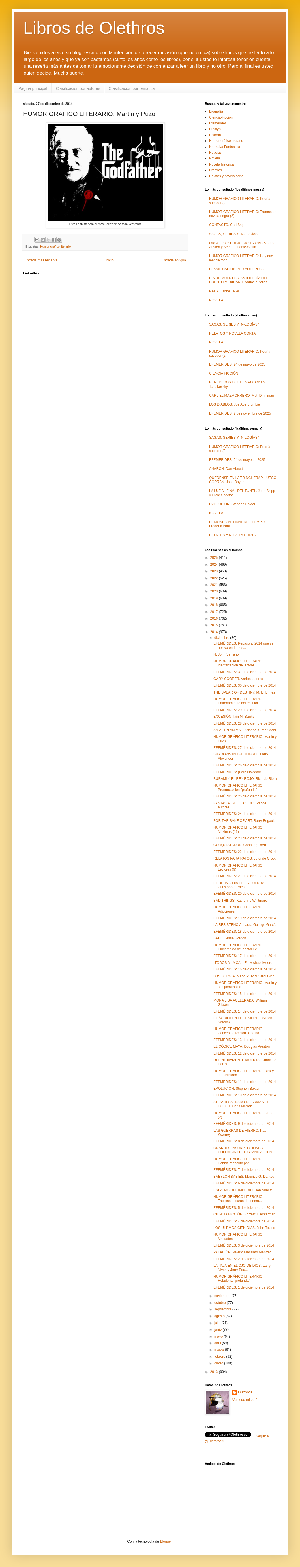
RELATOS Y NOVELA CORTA (232, 333)
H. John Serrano (226, 654)
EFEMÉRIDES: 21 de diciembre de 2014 (244, 876)
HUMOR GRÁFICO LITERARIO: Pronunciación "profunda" (238, 787)
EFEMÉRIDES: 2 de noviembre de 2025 (240, 413)
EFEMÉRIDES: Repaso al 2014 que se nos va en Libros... (243, 645)
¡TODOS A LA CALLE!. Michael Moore (242, 963)
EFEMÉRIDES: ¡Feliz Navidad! (237, 772)
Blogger (166, 1541)
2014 (214, 632)
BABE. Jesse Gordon (229, 938)
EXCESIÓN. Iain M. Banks (233, 717)
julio (218, 1323)
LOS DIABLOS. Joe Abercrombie (234, 404)
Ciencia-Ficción (221, 117)
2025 (214, 558)
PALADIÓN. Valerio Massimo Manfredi (242, 1252)
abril (218, 1343)
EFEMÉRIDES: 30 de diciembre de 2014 (244, 685)
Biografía (216, 111)
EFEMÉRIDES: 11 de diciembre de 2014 (244, 1082)
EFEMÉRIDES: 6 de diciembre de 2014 (243, 1183)
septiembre (223, 1309)
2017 (214, 612)
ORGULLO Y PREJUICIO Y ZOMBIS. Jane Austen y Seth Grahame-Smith (242, 245)
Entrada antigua (174, 260)
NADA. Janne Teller (224, 291)
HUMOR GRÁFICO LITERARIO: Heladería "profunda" (238, 1279)
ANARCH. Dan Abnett (226, 469)
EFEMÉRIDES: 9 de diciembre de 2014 (243, 1124)
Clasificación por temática (132, 88)
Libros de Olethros (93, 27)
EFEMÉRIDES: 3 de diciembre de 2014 (243, 1245)
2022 (214, 578)
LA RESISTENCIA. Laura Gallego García (245, 925)
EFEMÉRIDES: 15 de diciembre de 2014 (244, 994)
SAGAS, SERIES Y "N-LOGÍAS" (234, 234)
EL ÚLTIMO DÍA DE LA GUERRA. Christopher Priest (239, 885)
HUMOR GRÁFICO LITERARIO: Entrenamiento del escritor (238, 701)
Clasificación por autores (78, 88)
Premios (215, 170)
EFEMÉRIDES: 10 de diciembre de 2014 (244, 1095)
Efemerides (218, 123)
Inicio (110, 260)
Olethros (245, 1392)
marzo (219, 1350)
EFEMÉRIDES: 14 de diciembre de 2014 (244, 1011)
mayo (219, 1336)
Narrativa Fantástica (224, 147)
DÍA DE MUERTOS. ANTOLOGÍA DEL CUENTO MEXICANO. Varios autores (238, 280)
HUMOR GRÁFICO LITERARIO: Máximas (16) (238, 829)
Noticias (215, 153)
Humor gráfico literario (55, 246)
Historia (215, 135)
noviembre (222, 1296)
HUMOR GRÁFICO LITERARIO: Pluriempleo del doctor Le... (238, 947)
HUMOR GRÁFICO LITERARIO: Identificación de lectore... (238, 663)
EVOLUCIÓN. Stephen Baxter (232, 504)
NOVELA (216, 300)
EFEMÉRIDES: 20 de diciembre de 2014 (244, 894)
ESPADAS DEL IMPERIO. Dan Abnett (242, 1190)
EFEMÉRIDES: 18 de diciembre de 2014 (244, 932)
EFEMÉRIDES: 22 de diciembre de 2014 (244, 852)
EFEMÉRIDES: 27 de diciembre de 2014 (244, 748)
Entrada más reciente (41, 260)
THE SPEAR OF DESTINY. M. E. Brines (244, 692)
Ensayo (215, 129)
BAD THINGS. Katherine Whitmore (240, 901)
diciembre (222, 638)
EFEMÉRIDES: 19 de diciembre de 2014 (244, 918)
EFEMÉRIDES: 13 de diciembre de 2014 (244, 1040)
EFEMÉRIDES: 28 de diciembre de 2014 (244, 723)
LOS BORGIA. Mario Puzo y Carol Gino (243, 976)
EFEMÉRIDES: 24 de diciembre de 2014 (244, 814)
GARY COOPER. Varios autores (238, 679)
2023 (214, 571)
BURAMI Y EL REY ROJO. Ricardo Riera (245, 779)
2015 (214, 625)
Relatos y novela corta (226, 176)
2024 (214, 565)
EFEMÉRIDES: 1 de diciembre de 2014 (243, 1287)
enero (219, 1363)
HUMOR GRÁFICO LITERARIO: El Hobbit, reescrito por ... (240, 1161)
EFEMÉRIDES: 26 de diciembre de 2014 (244, 765)
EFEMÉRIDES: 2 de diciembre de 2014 (243, 1259)
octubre (220, 1303)
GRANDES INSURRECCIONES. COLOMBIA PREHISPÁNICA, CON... (244, 1150)
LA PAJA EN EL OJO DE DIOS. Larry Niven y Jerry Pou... (242, 1268)
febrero (220, 1357)
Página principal (32, 88)
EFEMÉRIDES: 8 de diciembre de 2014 (243, 1141)
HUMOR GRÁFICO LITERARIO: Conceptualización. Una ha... (238, 1031)
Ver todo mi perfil (245, 1400)
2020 (214, 591)
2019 (214, 598)
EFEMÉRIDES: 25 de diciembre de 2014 (244, 796)
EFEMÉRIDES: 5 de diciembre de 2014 (243, 1208)
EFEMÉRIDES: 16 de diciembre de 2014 (244, 969)
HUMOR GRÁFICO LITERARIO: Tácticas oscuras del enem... (238, 1199)
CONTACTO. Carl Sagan (228, 225)
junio (218, 1329)
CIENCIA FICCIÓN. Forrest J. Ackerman (244, 1214)
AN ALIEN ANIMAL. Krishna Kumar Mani (244, 730)
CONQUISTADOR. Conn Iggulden (239, 845)
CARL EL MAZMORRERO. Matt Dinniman (241, 396)
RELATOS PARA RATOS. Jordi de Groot (244, 858)
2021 (214, 585)
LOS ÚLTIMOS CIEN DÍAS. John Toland (244, 1228)
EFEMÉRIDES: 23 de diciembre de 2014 (244, 838)
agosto (220, 1316)
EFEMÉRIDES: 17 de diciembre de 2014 (244, 956)
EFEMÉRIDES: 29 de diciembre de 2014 (244, 710)
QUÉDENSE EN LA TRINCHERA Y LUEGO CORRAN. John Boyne (242, 480)
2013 (214, 1372)
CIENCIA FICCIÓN (223, 373)
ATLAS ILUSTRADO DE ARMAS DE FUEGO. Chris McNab (241, 1104)
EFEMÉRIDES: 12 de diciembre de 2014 (244, 1053)
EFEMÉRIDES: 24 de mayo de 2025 (237, 364)
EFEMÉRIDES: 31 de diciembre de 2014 (244, 672)
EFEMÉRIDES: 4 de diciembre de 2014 (243, 1221)
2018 (214, 605)
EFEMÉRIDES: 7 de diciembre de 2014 (243, 1170)
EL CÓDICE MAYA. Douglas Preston (241, 1046)
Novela (214, 158)
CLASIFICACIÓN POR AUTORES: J (237, 269)
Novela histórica (221, 164)
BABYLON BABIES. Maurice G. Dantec (243, 1177)
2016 (214, 618)
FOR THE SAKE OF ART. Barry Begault (244, 821)
